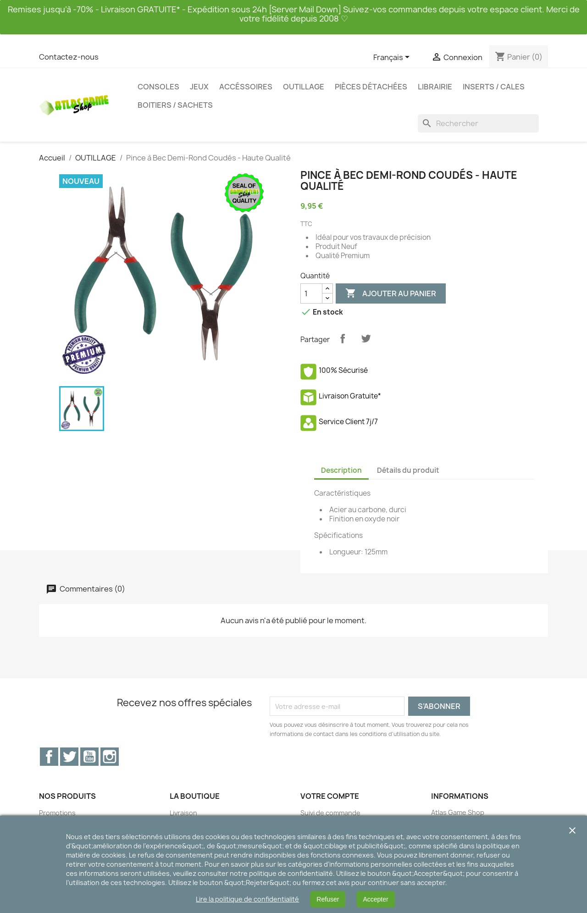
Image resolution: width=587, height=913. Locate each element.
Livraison (183, 812)
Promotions (57, 812)
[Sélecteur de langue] (393, 57)
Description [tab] (341, 470)
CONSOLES (158, 87)
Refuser (327, 899)
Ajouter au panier (390, 293)
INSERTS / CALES (494, 87)
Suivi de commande (330, 812)
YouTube (89, 756)
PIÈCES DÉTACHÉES (371, 87)
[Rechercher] (478, 123)
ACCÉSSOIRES (245, 87)
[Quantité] (311, 293)
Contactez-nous (69, 57)
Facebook (49, 756)
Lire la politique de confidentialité (247, 899)
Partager (342, 338)
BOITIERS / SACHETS (175, 105)
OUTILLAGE (303, 87)
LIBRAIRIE (435, 87)
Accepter (375, 899)
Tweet (366, 338)
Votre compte (329, 796)
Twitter (69, 756)
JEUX (199, 87)
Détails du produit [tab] (408, 470)
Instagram (109, 756)
